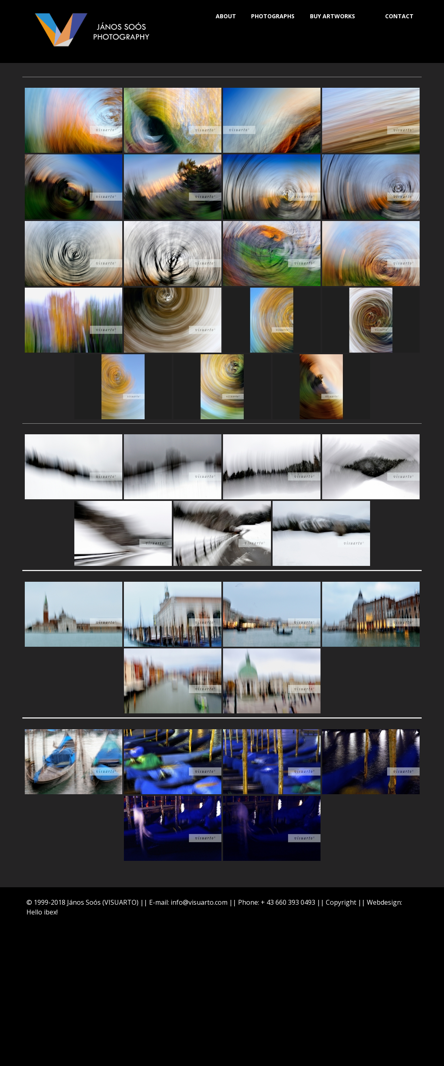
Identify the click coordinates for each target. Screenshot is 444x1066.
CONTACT (399, 16)
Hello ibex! (42, 912)
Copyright (341, 902)
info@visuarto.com (199, 902)
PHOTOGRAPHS (273, 16)
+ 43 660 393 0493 (288, 902)
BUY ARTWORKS (332, 16)
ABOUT (226, 16)
